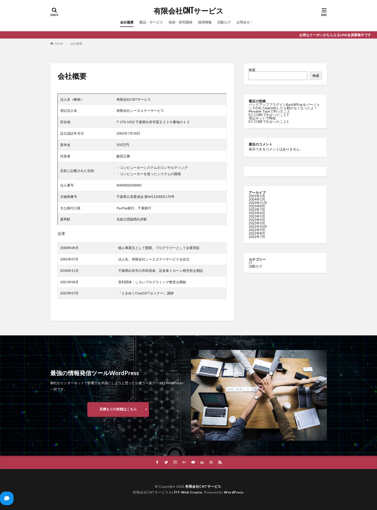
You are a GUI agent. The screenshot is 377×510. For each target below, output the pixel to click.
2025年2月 (257, 196)
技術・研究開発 (180, 22)
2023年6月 (257, 213)
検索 (252, 70)
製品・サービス (151, 22)
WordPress (234, 492)
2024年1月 (257, 199)
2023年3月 (257, 223)
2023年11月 (258, 203)
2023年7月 (257, 209)
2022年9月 (257, 230)
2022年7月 (257, 237)
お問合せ (243, 22)
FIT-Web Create (188, 492)
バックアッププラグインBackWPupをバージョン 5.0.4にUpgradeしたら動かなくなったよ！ (284, 106)
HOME (58, 43)
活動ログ (224, 22)
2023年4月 (257, 220)
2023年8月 (257, 206)
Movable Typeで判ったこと (269, 111)
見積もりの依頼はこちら (118, 409)
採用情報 (205, 22)
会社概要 (127, 22)
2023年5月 (257, 216)
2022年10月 (258, 226)
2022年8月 (257, 233)
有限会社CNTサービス (188, 11)
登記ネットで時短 (262, 118)
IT (250, 263)
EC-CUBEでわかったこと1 (269, 115)
